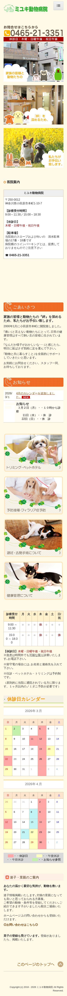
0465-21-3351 (19, 255)
